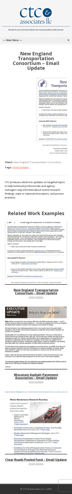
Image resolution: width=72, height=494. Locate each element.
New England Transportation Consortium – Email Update (36, 291)
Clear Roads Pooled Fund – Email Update (36, 460)
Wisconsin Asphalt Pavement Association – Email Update (36, 376)
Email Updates (20, 167)
